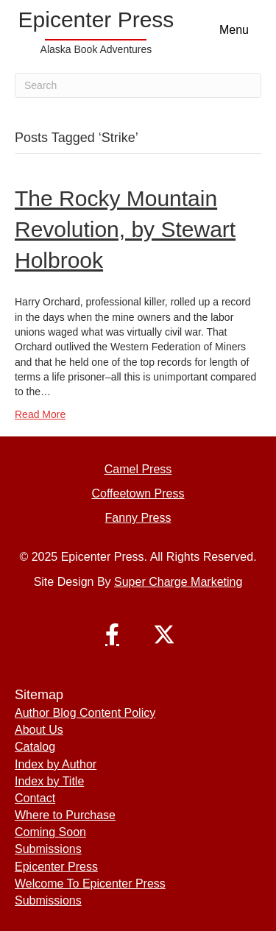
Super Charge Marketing (178, 582)
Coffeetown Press (138, 493)
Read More (40, 414)
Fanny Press (138, 517)
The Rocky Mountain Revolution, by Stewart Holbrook (125, 229)
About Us (39, 729)
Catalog (35, 746)
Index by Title (49, 781)
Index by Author (55, 764)
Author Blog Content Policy (85, 713)
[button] (113, 634)
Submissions (48, 849)
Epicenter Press (56, 866)
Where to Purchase (65, 815)
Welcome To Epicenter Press (90, 883)
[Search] (138, 85)
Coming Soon (50, 832)
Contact (35, 798)
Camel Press (138, 469)
